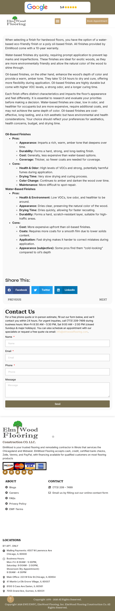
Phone (9, 365)
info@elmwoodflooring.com (72, 331)
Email (8, 351)
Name (9, 337)
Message (10, 379)
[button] (58, 21)
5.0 (62, 7)
